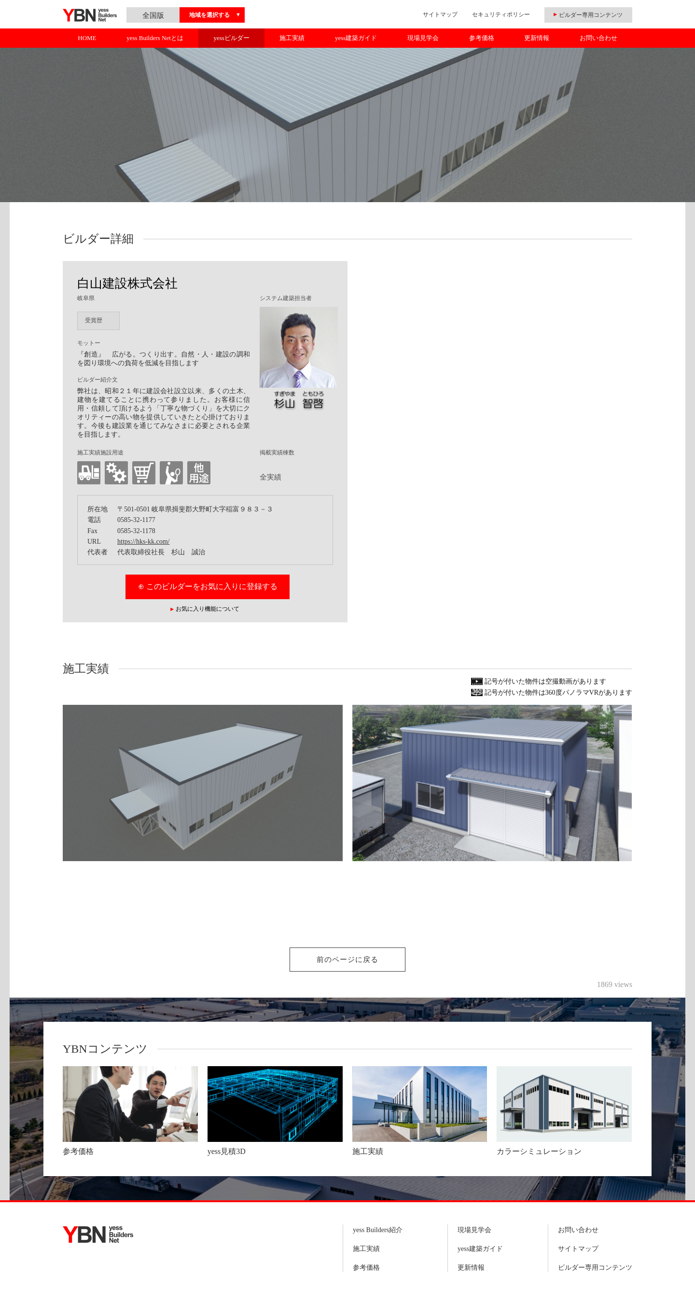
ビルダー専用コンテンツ (595, 1267)
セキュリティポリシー (501, 14)
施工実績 (292, 37)
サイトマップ (440, 14)
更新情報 (536, 37)
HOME (87, 37)
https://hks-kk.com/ (143, 541)
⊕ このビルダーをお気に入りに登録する (208, 586)
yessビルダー (231, 37)
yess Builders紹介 (378, 1230)
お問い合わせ (598, 37)
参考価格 (481, 37)
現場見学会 (423, 37)
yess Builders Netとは (154, 37)
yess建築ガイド (356, 37)
